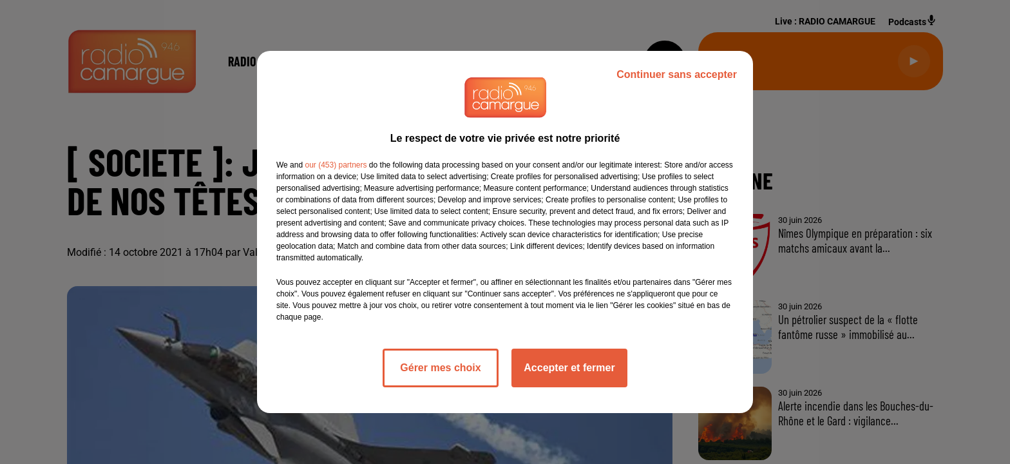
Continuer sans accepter (676, 74)
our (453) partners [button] (336, 164)
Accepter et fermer (569, 367)
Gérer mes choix (440, 367)
